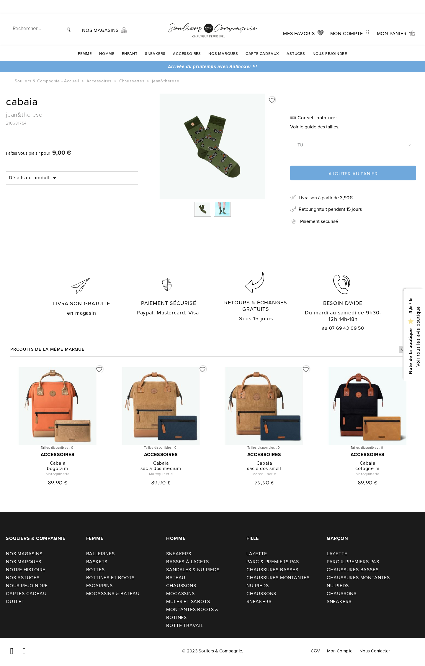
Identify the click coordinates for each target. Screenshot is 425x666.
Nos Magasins (24, 553)
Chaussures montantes (278, 577)
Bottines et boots (110, 577)
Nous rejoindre (330, 39)
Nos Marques (223, 39)
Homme (107, 39)
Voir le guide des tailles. (314, 126)
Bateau (175, 577)
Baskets (97, 561)
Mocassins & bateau (113, 593)
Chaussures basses (272, 569)
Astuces (296, 39)
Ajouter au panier (353, 173)
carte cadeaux (262, 39)
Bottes (95, 569)
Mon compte (339, 651)
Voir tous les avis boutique (417, 336)
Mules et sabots (188, 601)
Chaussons (181, 585)
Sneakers (155, 39)
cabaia (58, 463)
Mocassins (180, 593)
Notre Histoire (25, 569)
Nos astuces (23, 577)
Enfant (130, 39)
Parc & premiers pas (272, 561)
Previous (402, 349)
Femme (85, 39)
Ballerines (100, 553)
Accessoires (187, 39)
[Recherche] (41, 14)
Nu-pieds (257, 585)
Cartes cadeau (26, 593)
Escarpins (99, 585)
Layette (256, 553)
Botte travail (184, 625)
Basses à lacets (187, 561)
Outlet (15, 601)
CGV (315, 651)
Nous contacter (374, 651)
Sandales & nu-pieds (192, 569)
